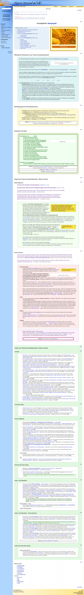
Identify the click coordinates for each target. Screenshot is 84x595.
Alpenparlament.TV (59, 219)
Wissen (36, 154)
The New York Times (61, 316)
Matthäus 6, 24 (43, 185)
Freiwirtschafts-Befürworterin (67, 358)
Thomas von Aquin (26, 243)
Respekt (39, 144)
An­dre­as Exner (26, 373)
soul (52, 293)
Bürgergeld (52, 23)
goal (26, 312)
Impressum (80, 591)
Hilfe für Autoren (6, 18)
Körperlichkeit (20, 581)
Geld (62, 208)
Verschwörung (20, 570)
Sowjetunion (25, 239)
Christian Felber (26, 386)
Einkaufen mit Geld (21, 32)
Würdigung (39, 145)
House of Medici (31, 332)
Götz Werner (25, 382)
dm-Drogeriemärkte (63, 69)
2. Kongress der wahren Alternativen (52, 530)
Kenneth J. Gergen (26, 362)
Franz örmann (20, 568)
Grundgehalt (65, 58)
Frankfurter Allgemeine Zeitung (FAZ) (30, 438)
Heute (55, 455)
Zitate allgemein (24, 35)
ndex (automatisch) (6, 30)
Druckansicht (80, 6)
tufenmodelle (5, 36)
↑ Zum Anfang (79, 587)
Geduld (62, 163)
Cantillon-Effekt (57, 422)
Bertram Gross (42, 332)
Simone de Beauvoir (50, 230)
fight (60, 279)
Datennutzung (80, 593)
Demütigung (45, 88)
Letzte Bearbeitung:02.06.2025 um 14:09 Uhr (18, 591)
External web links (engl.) (25, 43)
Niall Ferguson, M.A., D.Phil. (28, 412)
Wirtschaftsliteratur (21, 574)
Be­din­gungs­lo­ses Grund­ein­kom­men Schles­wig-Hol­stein (63, 114)
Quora (46, 167)
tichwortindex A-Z (6, 34)
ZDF (43, 455)
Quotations (65, 334)
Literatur (22, 39)
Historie (71, 6)
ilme (3, 28)
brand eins (27, 429)
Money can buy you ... (50, 171)
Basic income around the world (48, 468)
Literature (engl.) (24, 40)
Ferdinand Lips (26, 366)
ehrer (3, 33)
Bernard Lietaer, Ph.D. (32, 282)
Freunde (46, 147)
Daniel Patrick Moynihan (67, 423)
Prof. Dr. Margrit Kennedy (28, 358)
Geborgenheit (42, 140)
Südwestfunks (69, 491)
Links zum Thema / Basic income (28, 37)
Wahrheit (43, 141)
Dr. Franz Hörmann (26, 216)
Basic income (54, 338)
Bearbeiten (64, 6)
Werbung (26, 141)
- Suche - (6, 7)
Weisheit (37, 155)
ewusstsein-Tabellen (6, 27)
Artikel (55, 6)
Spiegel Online (64, 432)
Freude (44, 151)
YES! (73, 284)
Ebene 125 (19, 577)
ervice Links (4, 42)
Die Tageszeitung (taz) (30, 443)
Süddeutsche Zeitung (67, 447)
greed (30, 268)
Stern (73, 444)
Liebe (33, 148)
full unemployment (38, 312)
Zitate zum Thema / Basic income (28, 33)
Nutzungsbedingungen (78, 592)
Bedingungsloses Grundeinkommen (36, 505)
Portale (2, 46)
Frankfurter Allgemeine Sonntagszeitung (54, 490)
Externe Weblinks (24, 41)
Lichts (54, 187)
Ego (18, 578)
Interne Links (23, 48)
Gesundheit (44, 158)
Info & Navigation (6, 19)
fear (51, 269)
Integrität (37, 143)
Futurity (31, 473)
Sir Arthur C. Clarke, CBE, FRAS (29, 315)
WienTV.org (52, 519)
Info (82, 590)
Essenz (35, 137)
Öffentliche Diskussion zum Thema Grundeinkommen (28, 29)
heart (43, 257)
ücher (3, 25)
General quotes (23, 36)
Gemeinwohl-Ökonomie (48, 387)
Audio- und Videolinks (25, 44)
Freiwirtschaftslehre (67, 355)
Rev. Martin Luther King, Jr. (34, 306)
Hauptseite (5, 14)
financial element (52, 321)
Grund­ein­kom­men (46, 113)
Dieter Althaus (57, 423)
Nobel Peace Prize (29, 294)
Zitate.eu (49, 239)
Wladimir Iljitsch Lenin (27, 238)
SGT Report (65, 554)
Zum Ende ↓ (79, 10)
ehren (3, 31)
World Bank (41, 552)
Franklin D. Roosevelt (53, 323)
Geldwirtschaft (54, 169)
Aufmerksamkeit (56, 58)
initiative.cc (49, 440)
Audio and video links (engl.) (26, 47)
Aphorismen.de (58, 245)
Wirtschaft (19, 573)
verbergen (25, 27)
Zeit (35, 152)
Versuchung (39, 194)
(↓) (75, 204)
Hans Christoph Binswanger (28, 370)
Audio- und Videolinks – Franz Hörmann (28, 45)
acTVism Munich (45, 496)
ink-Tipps (3, 41)
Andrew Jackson (42, 323)
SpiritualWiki (6, 16)
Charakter (42, 163)
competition (36, 268)
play (48, 312)
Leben (37, 159)
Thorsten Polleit (26, 396)
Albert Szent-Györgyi (58, 293)
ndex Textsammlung (6, 37)
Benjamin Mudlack (26, 398)
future (31, 312)
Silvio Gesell (25, 355)
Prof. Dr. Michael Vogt (29, 536)
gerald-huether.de (44, 484)
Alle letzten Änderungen (19, 6)
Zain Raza (67, 496)
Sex (25, 148)
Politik (18, 583)
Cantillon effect (58, 468)
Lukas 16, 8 (59, 187)
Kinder (46, 150)
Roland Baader (26, 380)
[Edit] (81, 21)
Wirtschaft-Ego (20, 571)
